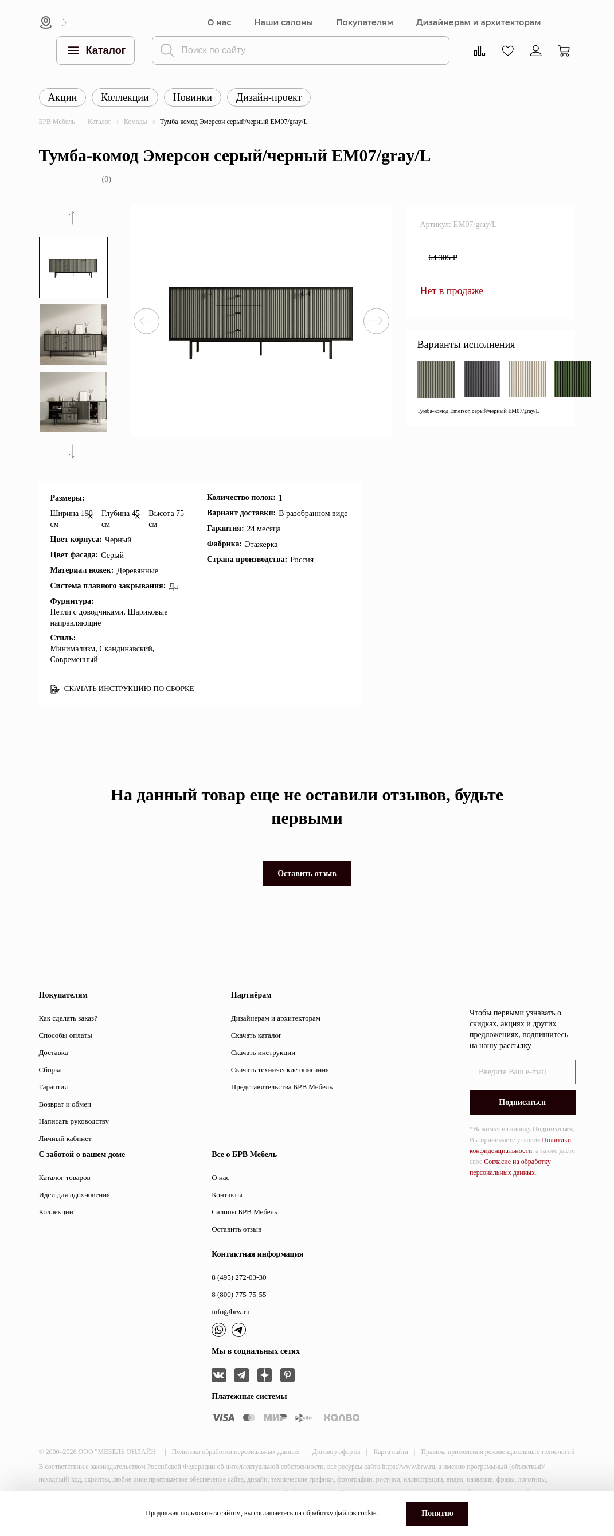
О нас (220, 23)
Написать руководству (74, 1121)
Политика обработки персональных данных (236, 1452)
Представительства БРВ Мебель (282, 1086)
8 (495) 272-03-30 (239, 1277)
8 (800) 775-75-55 (239, 1294)
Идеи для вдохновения (75, 1194)
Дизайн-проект (269, 97)
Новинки (192, 97)
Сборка (50, 1069)
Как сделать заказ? (68, 1018)
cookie (367, 1513)
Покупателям (364, 23)
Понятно (437, 1513)
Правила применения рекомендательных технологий (497, 1452)
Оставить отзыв (307, 873)
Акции (62, 97)
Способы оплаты (65, 1035)
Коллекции (124, 97)
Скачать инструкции (263, 1052)
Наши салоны (283, 23)
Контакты (227, 1194)
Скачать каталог (256, 1035)
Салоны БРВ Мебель (244, 1211)
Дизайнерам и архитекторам (478, 23)
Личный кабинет (65, 1138)
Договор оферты (336, 1452)
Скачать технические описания (280, 1069)
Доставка (53, 1052)
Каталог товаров (65, 1177)
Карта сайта (390, 1452)
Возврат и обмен (65, 1104)
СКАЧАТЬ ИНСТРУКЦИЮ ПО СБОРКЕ (122, 689)
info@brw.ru (230, 1311)
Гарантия (53, 1086)
